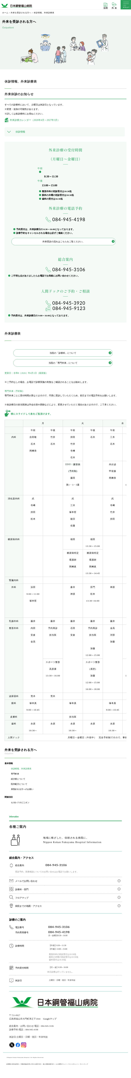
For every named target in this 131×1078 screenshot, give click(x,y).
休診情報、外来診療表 (21, 768)
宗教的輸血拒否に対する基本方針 (31, 1064)
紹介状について (18, 779)
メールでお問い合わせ (26, 881)
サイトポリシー (73, 1064)
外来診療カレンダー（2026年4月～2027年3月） (35, 120)
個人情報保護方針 (48, 1064)
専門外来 (15, 774)
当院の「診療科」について (63, 353)
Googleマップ (49, 1019)
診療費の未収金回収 (12, 1064)
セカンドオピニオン (20, 802)
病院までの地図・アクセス (28, 906)
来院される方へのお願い (22, 789)
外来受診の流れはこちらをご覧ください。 (63, 241)
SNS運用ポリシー (61, 1064)
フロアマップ (21, 898)
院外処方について (19, 784)
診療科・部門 (21, 889)
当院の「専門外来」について (63, 363)
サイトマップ (84, 1064)
